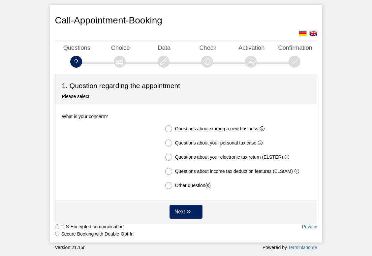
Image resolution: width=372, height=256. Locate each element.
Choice (120, 47)
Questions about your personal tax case (215, 143)
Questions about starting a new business (216, 128)
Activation (251, 47)
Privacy (309, 226)
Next (179, 211)
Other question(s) (188, 185)
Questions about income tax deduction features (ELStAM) (233, 171)
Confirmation (295, 47)
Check (207, 47)
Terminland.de (302, 247)
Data (164, 47)
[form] (186, 148)
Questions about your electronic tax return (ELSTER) (228, 157)
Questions (76, 47)
